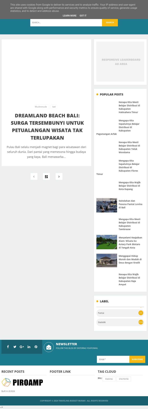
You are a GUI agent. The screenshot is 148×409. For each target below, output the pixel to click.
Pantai (101, 313)
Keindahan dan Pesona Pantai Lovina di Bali (130, 204)
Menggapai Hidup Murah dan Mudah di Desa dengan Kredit (130, 259)
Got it (83, 15)
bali (54, 106)
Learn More (69, 15)
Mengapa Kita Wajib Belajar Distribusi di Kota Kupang (130, 186)
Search (110, 22)
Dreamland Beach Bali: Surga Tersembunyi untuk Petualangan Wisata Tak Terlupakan (47, 126)
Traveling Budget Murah (72, 400)
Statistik (102, 322)
